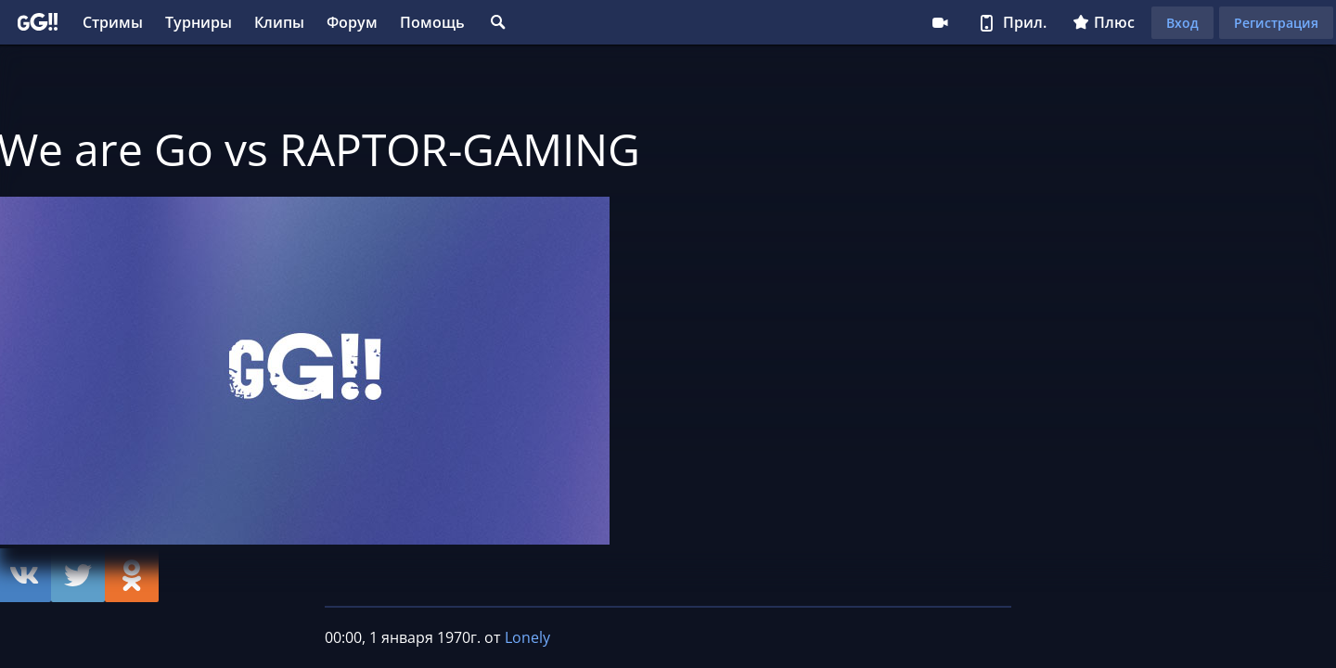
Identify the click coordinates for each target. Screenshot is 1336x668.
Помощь (432, 22)
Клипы (279, 22)
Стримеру (940, 22)
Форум (352, 22)
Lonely (527, 637)
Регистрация (1276, 23)
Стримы (113, 22)
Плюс (1104, 22)
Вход (1182, 23)
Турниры (198, 22)
